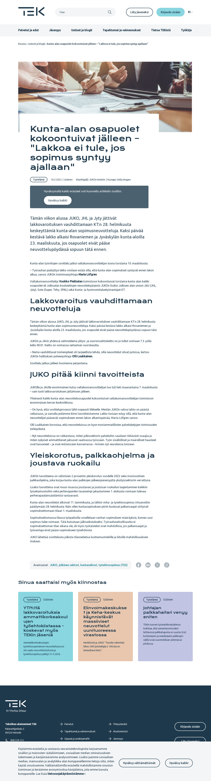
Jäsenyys (55, 30)
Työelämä (38, 179)
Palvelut (66, 724)
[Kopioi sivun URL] (166, 565)
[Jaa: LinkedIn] (148, 565)
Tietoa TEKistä (161, 30)
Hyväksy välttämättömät (139, 763)
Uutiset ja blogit (81, 30)
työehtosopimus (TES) (113, 565)
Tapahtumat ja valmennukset (122, 30)
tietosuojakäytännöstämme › (66, 773)
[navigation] (190, 12)
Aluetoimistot (118, 731)
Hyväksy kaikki (178, 763)
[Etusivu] (31, 14)
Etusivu (22, 43)
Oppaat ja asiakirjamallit (75, 738)
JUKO (53, 565)
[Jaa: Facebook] (138, 565)
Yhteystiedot (118, 724)
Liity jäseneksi (139, 12)
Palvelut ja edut (28, 30)
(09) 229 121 (14, 740)
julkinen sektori (69, 565)
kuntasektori (88, 565)
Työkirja (186, 30)
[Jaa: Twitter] (157, 565)
